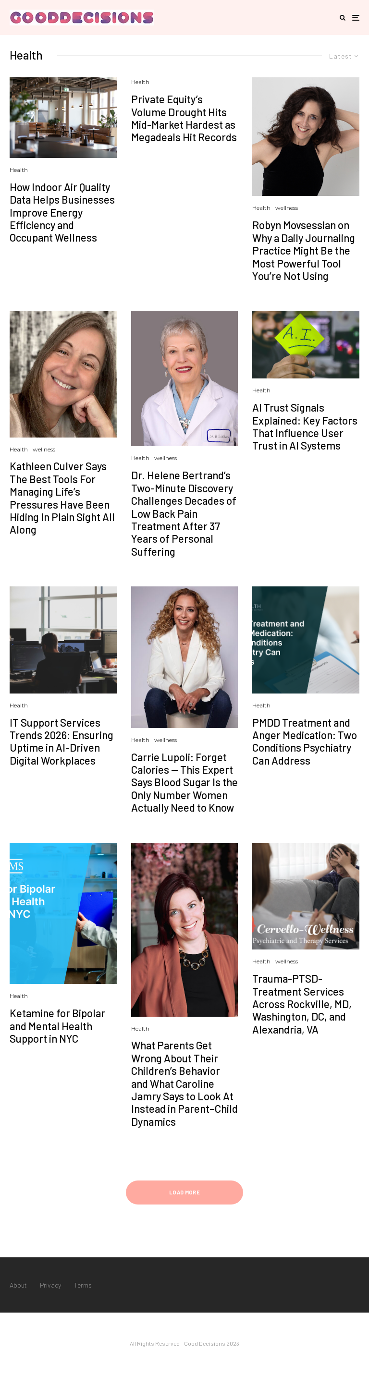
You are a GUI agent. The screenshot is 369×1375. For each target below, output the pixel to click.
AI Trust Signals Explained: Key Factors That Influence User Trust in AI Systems (304, 426)
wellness (286, 207)
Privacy (50, 1285)
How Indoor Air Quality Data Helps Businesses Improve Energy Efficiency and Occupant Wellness (62, 212)
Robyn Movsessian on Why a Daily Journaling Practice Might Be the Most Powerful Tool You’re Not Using (303, 250)
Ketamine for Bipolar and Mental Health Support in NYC (57, 1026)
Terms (83, 1285)
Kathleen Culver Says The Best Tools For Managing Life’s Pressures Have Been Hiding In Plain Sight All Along (62, 497)
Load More (184, 1192)
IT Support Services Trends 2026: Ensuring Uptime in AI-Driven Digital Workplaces (61, 741)
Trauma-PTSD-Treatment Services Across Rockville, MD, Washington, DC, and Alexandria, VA (302, 1003)
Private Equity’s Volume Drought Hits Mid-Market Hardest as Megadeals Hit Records (184, 118)
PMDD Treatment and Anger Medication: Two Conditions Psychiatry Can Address (304, 741)
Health (19, 169)
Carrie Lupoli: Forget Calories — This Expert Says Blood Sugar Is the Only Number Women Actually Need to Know (184, 782)
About (18, 1285)
